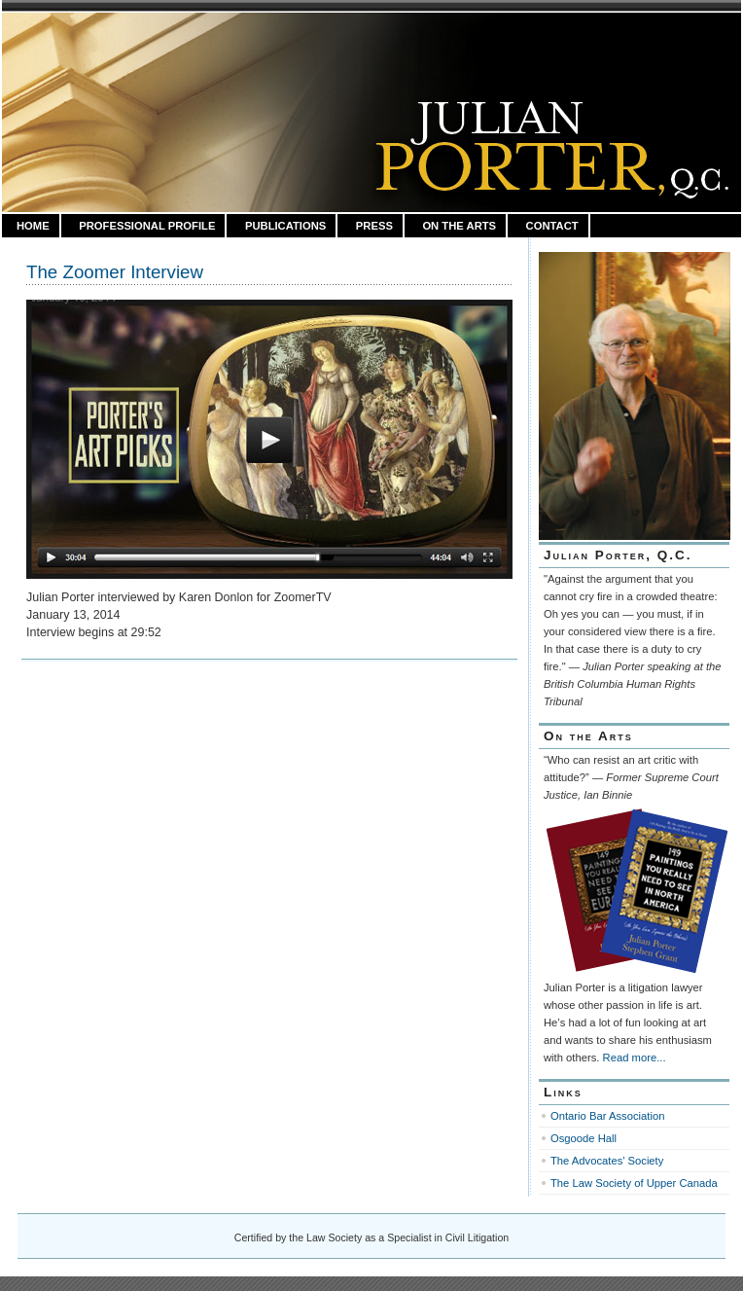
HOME (33, 226)
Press (374, 226)
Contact (552, 226)
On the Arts (459, 226)
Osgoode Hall (583, 1138)
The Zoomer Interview (114, 272)
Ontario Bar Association (607, 1116)
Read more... (634, 1057)
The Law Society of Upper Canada (634, 1183)
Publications (285, 226)
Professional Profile (147, 226)
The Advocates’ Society (606, 1160)
